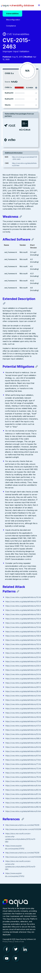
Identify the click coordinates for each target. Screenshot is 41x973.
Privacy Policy (8, 941)
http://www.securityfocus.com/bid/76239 (22, 825)
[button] (39, 5)
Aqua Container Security (15, 903)
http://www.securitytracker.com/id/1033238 (23, 829)
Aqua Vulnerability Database (17, 6)
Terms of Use (19, 941)
